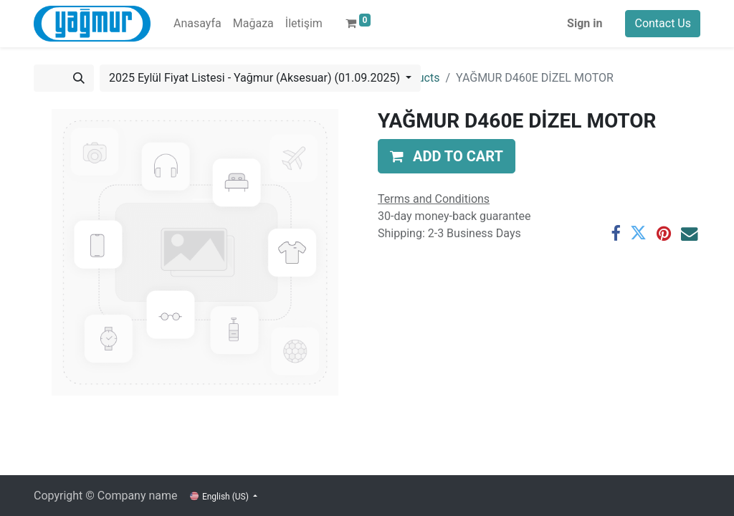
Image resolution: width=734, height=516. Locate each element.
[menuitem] (197, 23)
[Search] (79, 78)
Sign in (584, 23)
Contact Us (662, 23)
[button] (446, 156)
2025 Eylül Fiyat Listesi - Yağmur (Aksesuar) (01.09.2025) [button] (256, 78)
